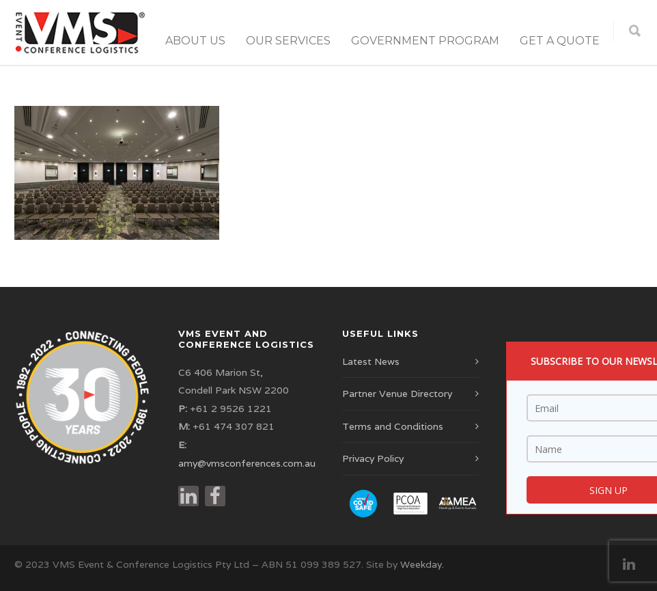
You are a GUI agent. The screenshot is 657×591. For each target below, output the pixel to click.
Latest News (371, 361)
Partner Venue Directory (397, 393)
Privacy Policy (373, 458)
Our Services (288, 40)
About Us (195, 40)
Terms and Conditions (392, 426)
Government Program (425, 40)
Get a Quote (560, 40)
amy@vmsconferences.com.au (247, 463)
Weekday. (422, 564)
